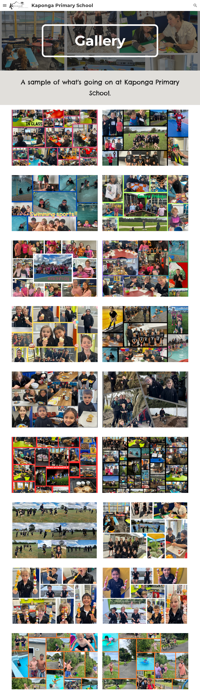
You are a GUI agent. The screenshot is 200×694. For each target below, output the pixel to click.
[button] (4, 5)
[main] (100, 40)
